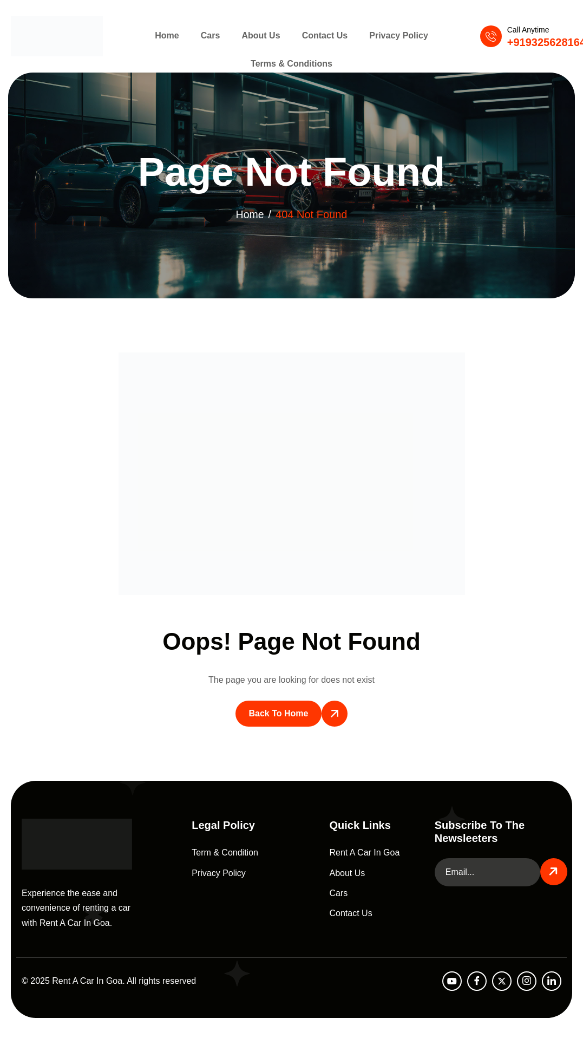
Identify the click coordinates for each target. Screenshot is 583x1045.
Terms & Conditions (291, 66)
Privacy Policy (392, 36)
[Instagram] (526, 981)
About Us (260, 36)
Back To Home (279, 713)
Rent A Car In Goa (365, 852)
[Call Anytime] (491, 36)
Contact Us (321, 36)
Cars (214, 36)
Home (173, 36)
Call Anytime (528, 29)
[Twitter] (502, 981)
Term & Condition (225, 852)
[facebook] (477, 981)
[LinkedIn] (551, 981)
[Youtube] (452, 981)
